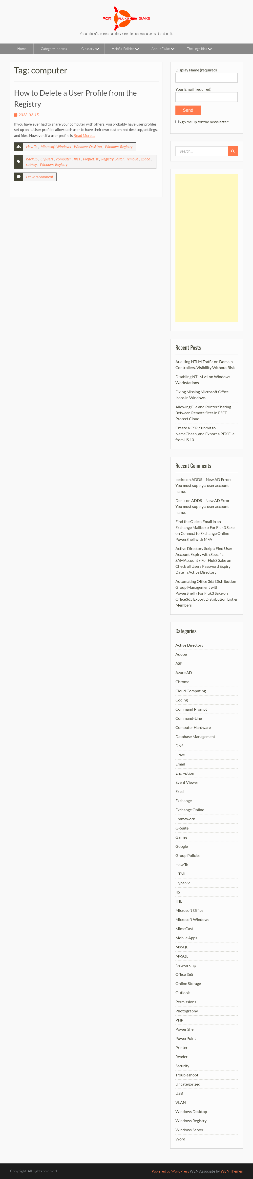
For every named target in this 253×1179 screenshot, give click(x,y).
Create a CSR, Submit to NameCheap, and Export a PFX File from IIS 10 (204, 433)
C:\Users (47, 159)
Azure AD (183, 672)
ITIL (178, 901)
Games (181, 837)
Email (180, 764)
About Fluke (160, 48)
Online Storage (188, 983)
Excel (179, 791)
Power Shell (185, 1029)
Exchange (183, 800)
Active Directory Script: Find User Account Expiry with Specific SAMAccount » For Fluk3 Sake (203, 554)
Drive (180, 754)
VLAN (180, 1102)
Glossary (87, 48)
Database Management (195, 736)
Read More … (84, 135)
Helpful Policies (123, 48)
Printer (181, 1047)
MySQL (181, 956)
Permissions (185, 1001)
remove (132, 159)
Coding (181, 700)
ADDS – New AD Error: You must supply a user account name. (203, 485)
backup (32, 159)
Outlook (182, 992)
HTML (180, 873)
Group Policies (187, 855)
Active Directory (189, 645)
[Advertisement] (206, 248)
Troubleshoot (186, 1074)
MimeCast (184, 928)
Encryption (184, 773)
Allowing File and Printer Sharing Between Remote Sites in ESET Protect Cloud (203, 412)
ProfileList (90, 159)
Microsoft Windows (56, 146)
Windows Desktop (88, 146)
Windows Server (189, 1129)
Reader (181, 1056)
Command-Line (188, 718)
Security (182, 1065)
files (77, 159)
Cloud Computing (190, 690)
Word (180, 1138)
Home (21, 48)
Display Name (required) (206, 73)
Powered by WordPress (170, 1171)
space (145, 159)
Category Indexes (54, 48)
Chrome (182, 681)
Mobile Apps (186, 937)
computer (63, 159)
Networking (185, 965)
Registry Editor (112, 159)
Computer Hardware (193, 727)
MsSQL (181, 946)
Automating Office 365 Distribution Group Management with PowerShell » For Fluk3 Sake (205, 587)
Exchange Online (189, 809)
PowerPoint (185, 1038)
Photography (186, 1010)
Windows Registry (118, 146)
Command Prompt (191, 709)
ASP (179, 663)
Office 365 (184, 974)
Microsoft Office (189, 910)
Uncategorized (187, 1084)
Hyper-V (182, 882)
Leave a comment (39, 177)
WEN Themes (232, 1171)
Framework (185, 818)
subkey (31, 164)
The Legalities (197, 48)
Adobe (181, 654)
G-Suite (182, 828)
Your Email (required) (206, 93)
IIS (177, 892)
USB (179, 1093)
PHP (179, 1020)
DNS (179, 745)
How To (32, 146)
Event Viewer (186, 782)
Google (181, 846)
